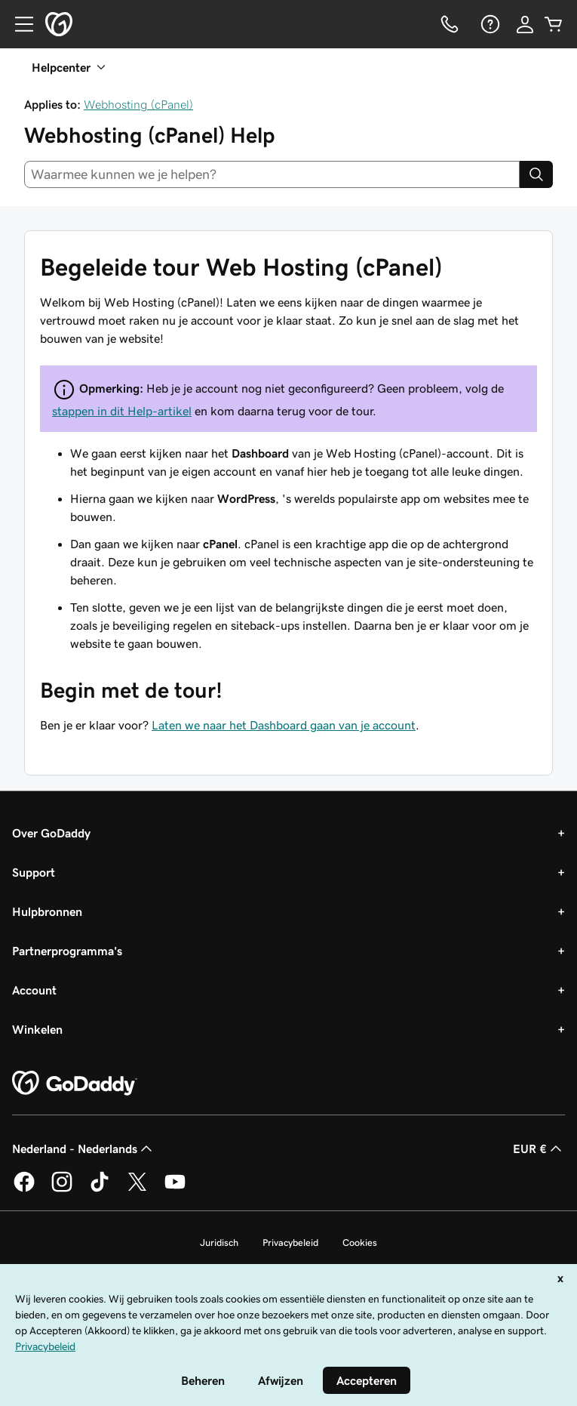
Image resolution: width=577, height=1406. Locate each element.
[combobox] (272, 174)
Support (33, 872)
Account (34, 990)
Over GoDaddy (51, 833)
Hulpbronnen (47, 911)
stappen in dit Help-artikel (122, 411)
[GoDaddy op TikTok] (99, 1189)
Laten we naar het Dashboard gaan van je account (284, 725)
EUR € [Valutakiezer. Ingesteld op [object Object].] (539, 1148)
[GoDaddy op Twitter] (137, 1189)
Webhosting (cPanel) (138, 104)
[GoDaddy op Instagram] (62, 1189)
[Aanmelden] (525, 24)
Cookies (359, 1242)
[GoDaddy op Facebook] (24, 1189)
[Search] (536, 174)
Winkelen (37, 1029)
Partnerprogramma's (67, 951)
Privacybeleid (290, 1242)
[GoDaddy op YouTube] (175, 1189)
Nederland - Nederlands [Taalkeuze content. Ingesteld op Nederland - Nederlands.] (83, 1148)
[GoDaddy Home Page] (74, 1083)
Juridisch (219, 1242)
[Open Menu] (18, 24)
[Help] (489, 24)
